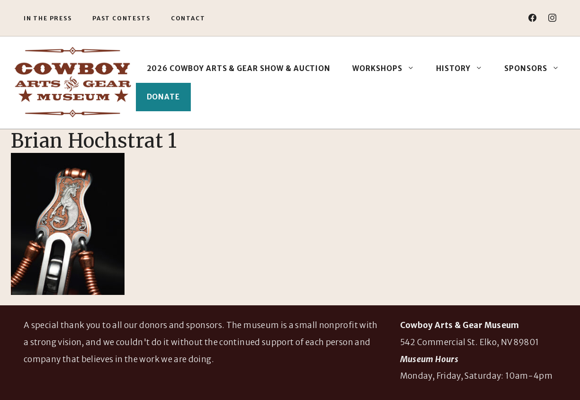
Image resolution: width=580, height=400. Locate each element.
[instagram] (552, 18)
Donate (163, 96)
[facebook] (532, 18)
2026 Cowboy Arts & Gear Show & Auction (239, 68)
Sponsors (537, 68)
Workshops (388, 68)
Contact (188, 18)
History (465, 68)
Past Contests (121, 18)
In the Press (48, 18)
